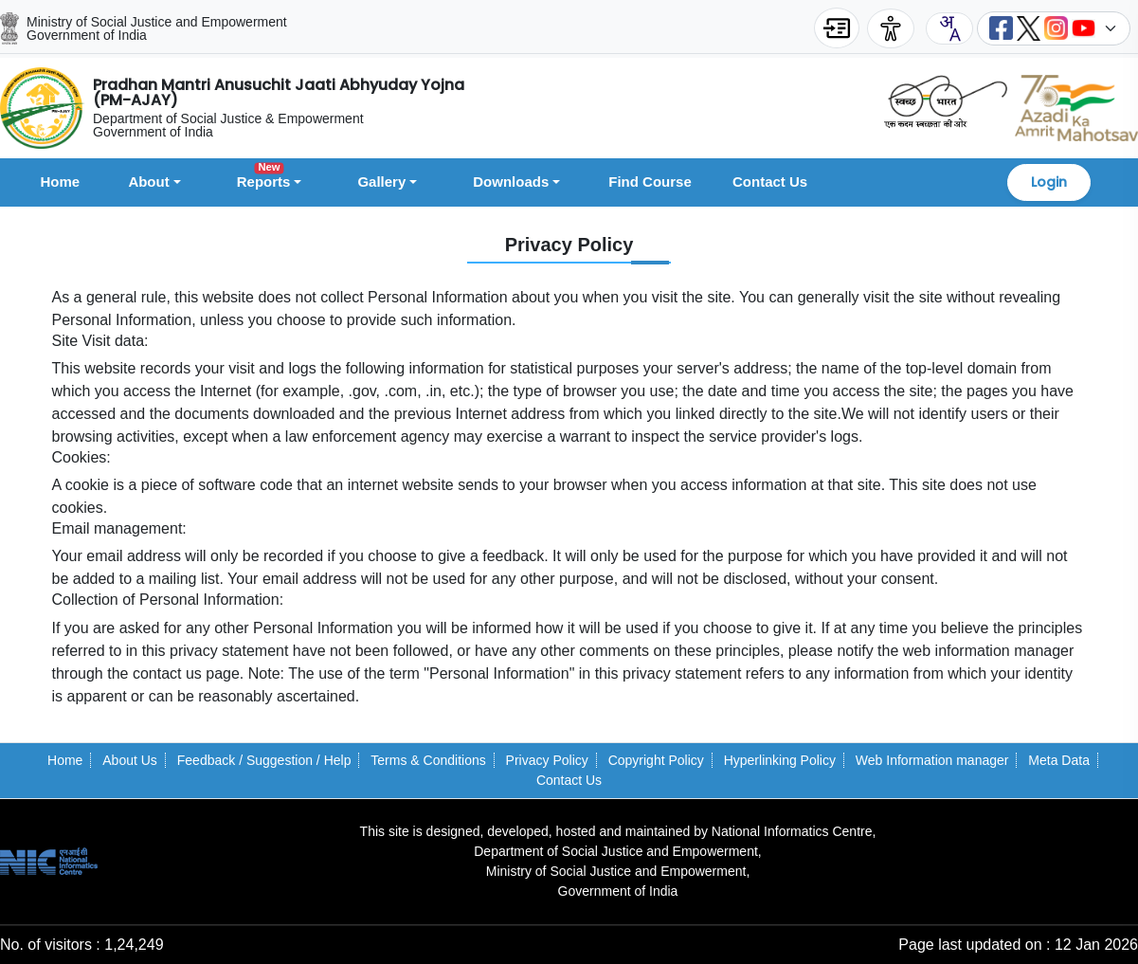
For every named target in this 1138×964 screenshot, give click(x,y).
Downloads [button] (511, 181)
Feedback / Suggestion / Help (264, 760)
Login (1049, 182)
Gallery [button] (381, 181)
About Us (129, 760)
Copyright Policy (656, 760)
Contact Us (769, 181)
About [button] (148, 181)
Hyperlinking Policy (780, 760)
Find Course (650, 181)
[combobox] (949, 28)
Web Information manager (932, 760)
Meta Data (1059, 760)
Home (61, 181)
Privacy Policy (547, 760)
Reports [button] (264, 179)
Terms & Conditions (427, 760)
